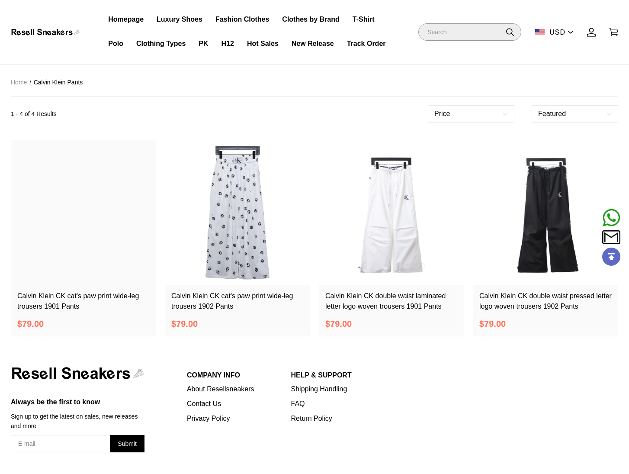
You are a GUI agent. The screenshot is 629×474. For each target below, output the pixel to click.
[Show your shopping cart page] (614, 32)
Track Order (366, 43)
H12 (227, 43)
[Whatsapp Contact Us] (611, 218)
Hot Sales (263, 43)
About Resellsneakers (220, 389)
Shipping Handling (319, 389)
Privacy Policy (208, 418)
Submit (127, 443)
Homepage (126, 19)
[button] (510, 32)
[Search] (469, 32)
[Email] (611, 237)
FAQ (298, 403)
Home (19, 82)
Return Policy (311, 418)
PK (203, 43)
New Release (313, 43)
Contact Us (204, 403)
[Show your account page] (591, 32)
